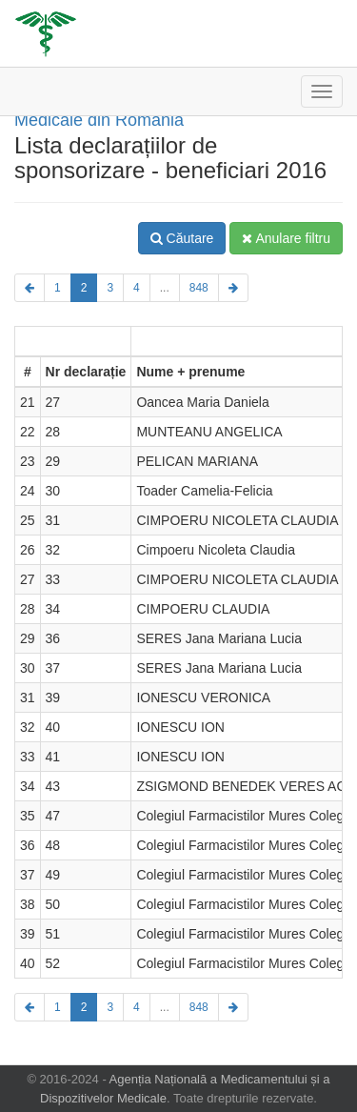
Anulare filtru (286, 238)
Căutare (182, 238)
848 (198, 287)
